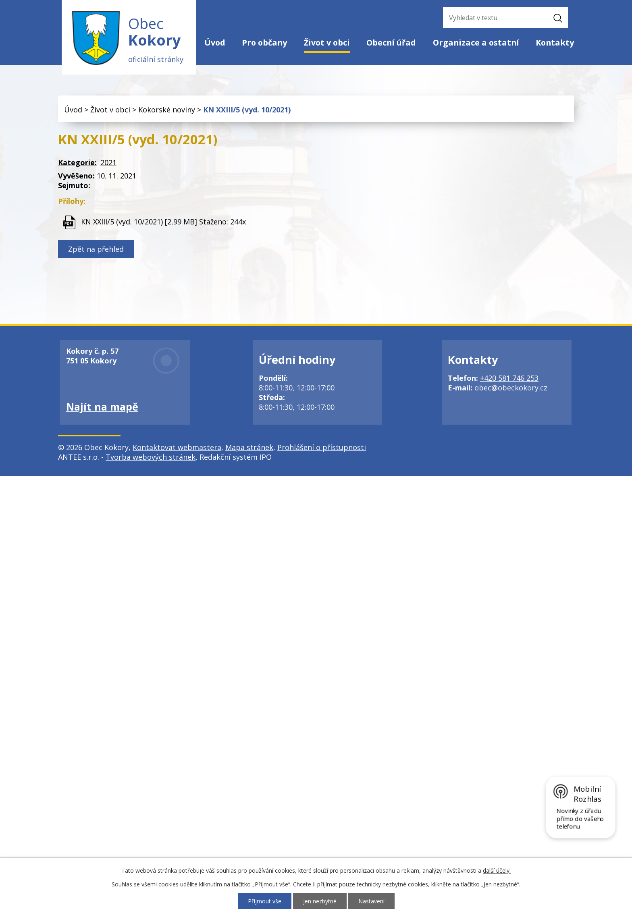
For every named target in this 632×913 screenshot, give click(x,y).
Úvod (214, 42)
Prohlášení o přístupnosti (321, 447)
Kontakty (555, 42)
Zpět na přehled (96, 249)
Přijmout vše (264, 901)
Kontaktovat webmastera (177, 447)
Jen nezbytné (320, 901)
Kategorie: (77, 163)
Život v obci (327, 42)
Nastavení (371, 901)
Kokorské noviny (166, 110)
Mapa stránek (249, 447)
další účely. (497, 870)
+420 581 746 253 (509, 378)
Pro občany (264, 42)
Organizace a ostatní (476, 42)
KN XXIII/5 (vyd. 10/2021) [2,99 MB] (139, 221)
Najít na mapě (102, 407)
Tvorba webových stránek (150, 457)
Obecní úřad (391, 42)
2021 (108, 163)
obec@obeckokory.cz (510, 388)
